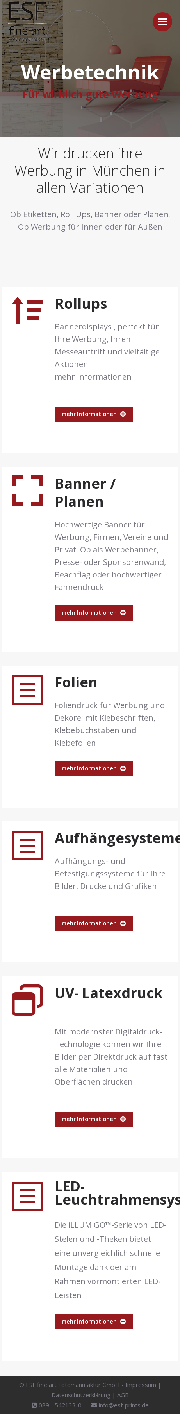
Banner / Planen (85, 492)
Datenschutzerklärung (81, 1395)
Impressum (140, 1385)
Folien (76, 682)
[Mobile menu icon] (162, 21)
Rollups (81, 303)
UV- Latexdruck (109, 992)
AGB (123, 1395)
